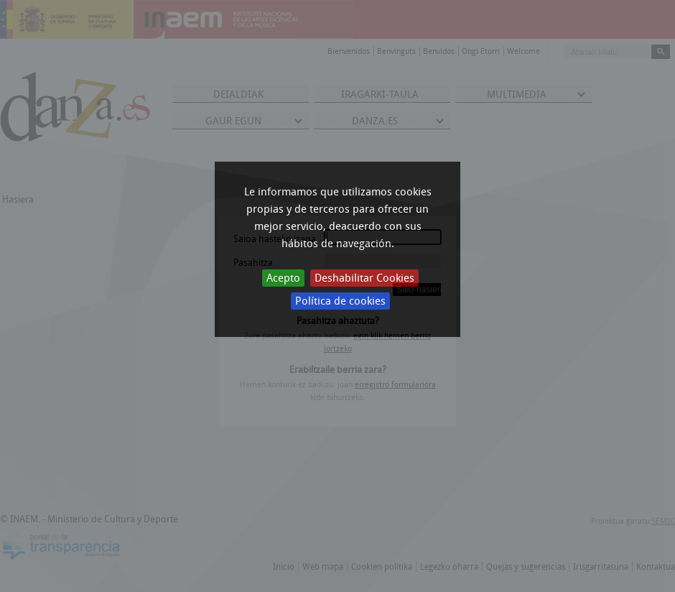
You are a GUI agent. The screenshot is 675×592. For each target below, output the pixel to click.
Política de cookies (340, 301)
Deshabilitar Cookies (364, 278)
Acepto (283, 278)
